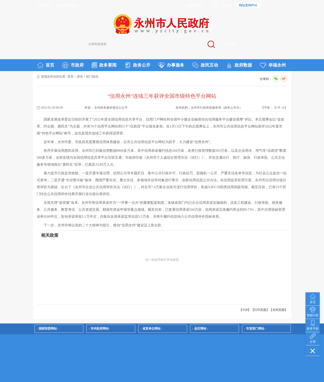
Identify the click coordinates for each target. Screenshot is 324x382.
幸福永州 (273, 65)
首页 (45, 65)
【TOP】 (245, 310)
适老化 (227, 5)
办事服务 (171, 65)
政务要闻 (104, 65)
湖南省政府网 (67, 5)
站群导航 (228, 44)
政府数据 (239, 65)
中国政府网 (44, 5)
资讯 (80, 76)
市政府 (73, 65)
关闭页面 (278, 310)
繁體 (215, 5)
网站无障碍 (195, 5)
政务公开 (137, 65)
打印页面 (260, 310)
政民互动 (205, 65)
